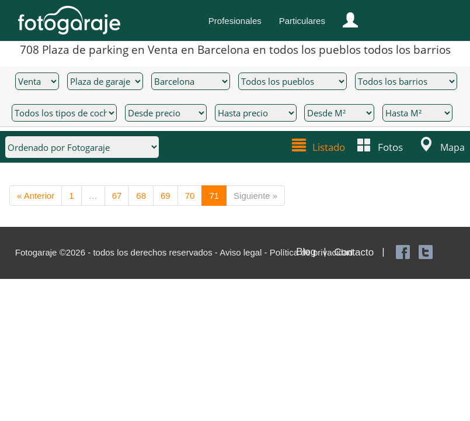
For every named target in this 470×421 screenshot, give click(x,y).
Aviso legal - (245, 252)
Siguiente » (255, 195)
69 (165, 195)
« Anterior (35, 195)
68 (141, 195)
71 (214, 195)
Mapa (452, 146)
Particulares (302, 21)
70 (190, 195)
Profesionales (235, 21)
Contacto (354, 251)
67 (117, 195)
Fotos (390, 146)
